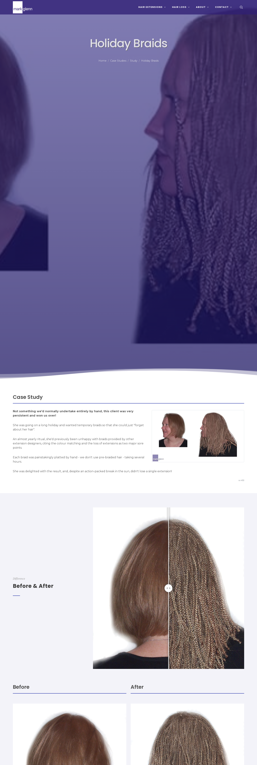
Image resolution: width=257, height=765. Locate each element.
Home (103, 60)
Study (133, 60)
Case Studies (118, 60)
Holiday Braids (150, 60)
